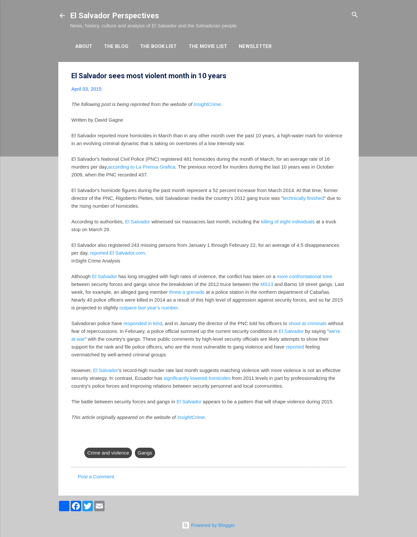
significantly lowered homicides (197, 378)
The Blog (116, 46)
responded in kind (142, 323)
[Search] (355, 15)
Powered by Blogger (208, 525)
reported (295, 347)
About (83, 46)
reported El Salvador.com (117, 253)
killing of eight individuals (288, 221)
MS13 (266, 284)
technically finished (303, 198)
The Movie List (208, 46)
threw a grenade (186, 292)
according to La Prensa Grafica (141, 167)
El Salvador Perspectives (114, 15)
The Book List (158, 46)
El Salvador (137, 221)
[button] (342, 76)
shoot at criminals (308, 323)
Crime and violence (108, 452)
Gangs (145, 452)
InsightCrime (207, 104)
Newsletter (255, 46)
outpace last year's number (149, 307)
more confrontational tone (304, 276)
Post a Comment (96, 476)
